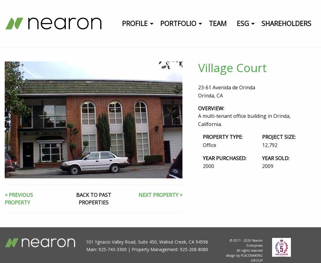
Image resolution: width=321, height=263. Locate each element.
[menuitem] (136, 23)
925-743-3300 (112, 249)
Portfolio (178, 23)
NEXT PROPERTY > (160, 195)
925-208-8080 (194, 249)
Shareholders (286, 23)
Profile (135, 23)
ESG (243, 23)
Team (218, 23)
